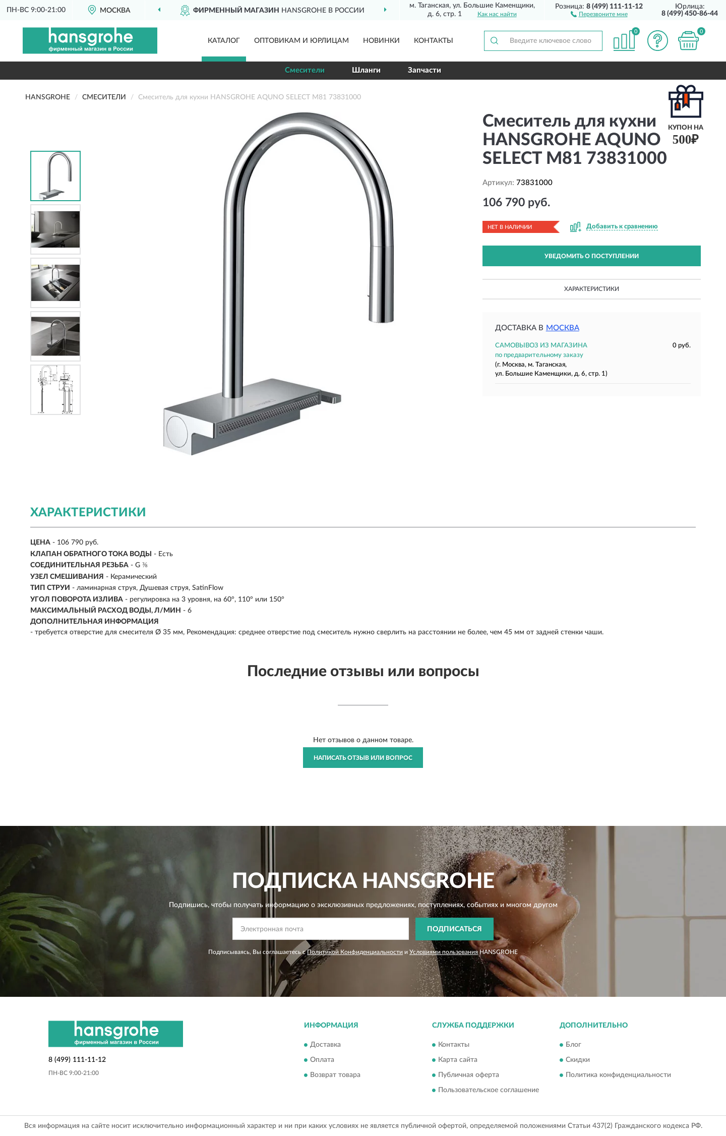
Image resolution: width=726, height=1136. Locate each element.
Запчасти (424, 70)
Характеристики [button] (591, 289)
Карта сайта (457, 1060)
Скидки (578, 1060)
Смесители (305, 70)
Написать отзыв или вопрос (363, 758)
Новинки (381, 40)
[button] (599, 14)
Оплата (322, 1060)
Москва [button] (562, 328)
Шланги (366, 70)
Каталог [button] (224, 40)
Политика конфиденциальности (618, 1075)
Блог (573, 1045)
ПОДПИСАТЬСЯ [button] (454, 929)
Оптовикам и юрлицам (301, 40)
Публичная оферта (468, 1075)
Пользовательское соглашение (488, 1090)
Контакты (433, 40)
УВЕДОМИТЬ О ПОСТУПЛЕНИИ (591, 256)
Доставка (325, 1045)
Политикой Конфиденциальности (355, 952)
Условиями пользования (443, 952)
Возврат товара (335, 1075)
